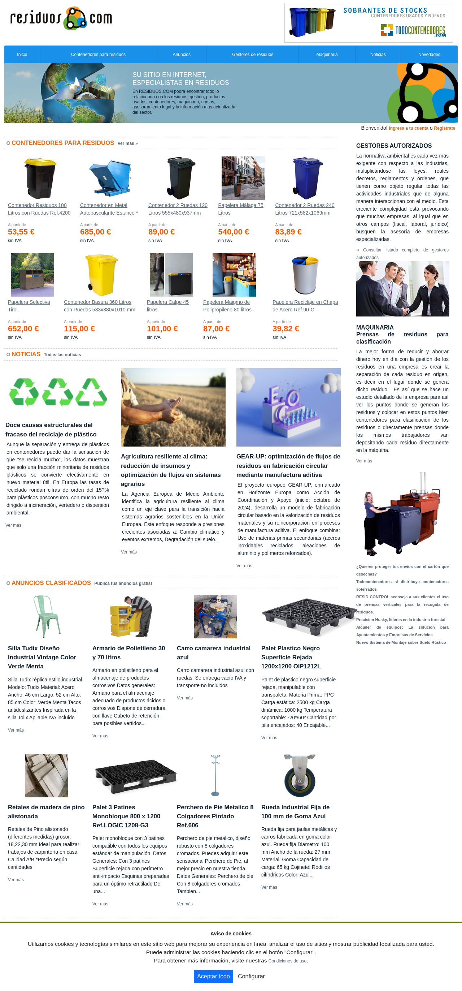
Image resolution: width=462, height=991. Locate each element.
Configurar (251, 976)
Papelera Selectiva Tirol (29, 306)
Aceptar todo (213, 976)
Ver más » (128, 143)
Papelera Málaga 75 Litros (240, 209)
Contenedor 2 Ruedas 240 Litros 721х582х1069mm (304, 209)
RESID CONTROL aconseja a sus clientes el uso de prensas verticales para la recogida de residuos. (402, 604)
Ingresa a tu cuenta (408, 128)
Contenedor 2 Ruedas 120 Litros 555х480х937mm (178, 209)
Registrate (444, 128)
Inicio (22, 54)
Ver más (13, 525)
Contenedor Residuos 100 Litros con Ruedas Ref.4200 (39, 209)
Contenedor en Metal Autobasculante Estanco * (109, 209)
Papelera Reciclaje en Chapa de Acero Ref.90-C (305, 306)
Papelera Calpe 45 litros (168, 306)
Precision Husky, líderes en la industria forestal (400, 619)
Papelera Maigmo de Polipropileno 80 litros (227, 306)
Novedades (429, 54)
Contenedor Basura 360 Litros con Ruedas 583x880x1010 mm (99, 306)
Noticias (378, 54)
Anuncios (182, 54)
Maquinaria (326, 54)
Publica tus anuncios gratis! (123, 583)
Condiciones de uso (287, 961)
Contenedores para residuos (98, 54)
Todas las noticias (62, 354)
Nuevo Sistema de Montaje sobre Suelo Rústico (401, 642)
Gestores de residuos (252, 54)
